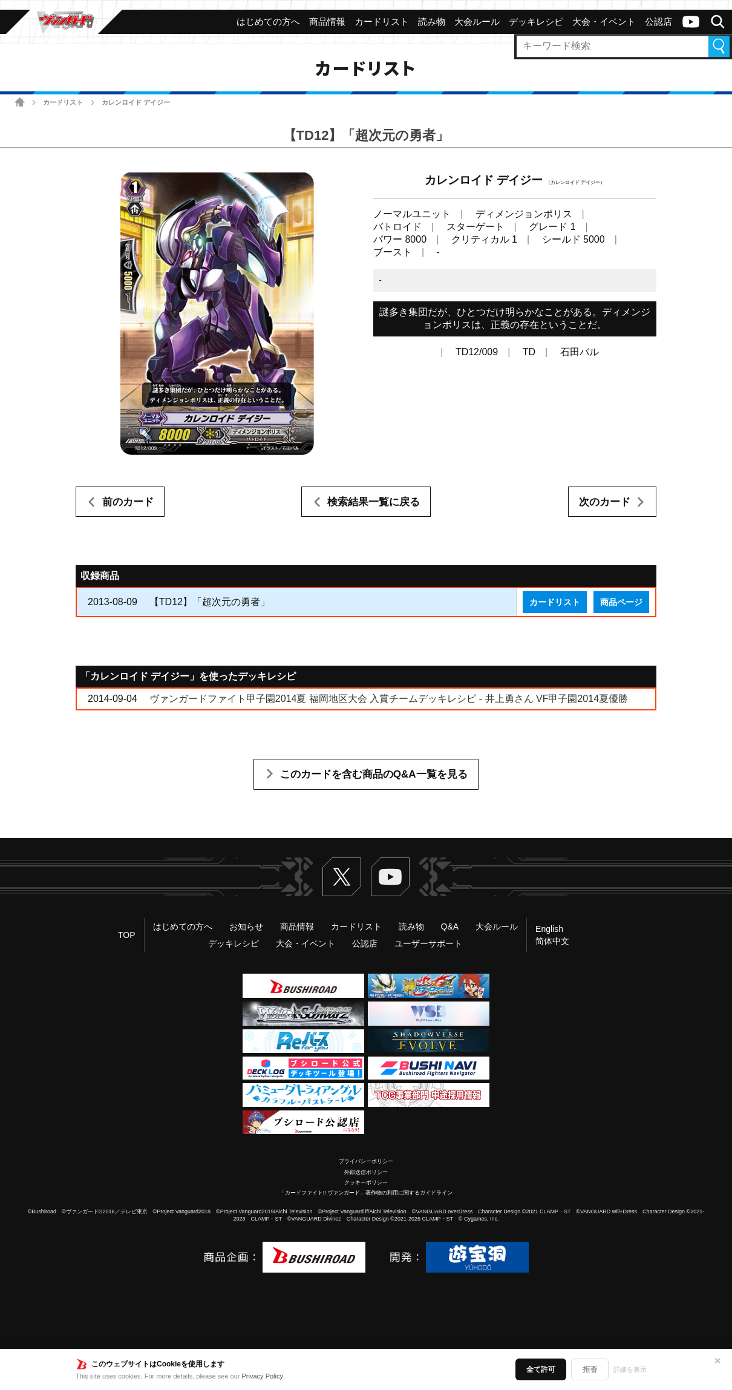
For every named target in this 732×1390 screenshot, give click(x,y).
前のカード (128, 502)
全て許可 (540, 1369)
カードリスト (63, 102)
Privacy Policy (262, 1376)
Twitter (341, 876)
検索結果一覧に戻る (373, 502)
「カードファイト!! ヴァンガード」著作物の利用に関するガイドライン (366, 1193)
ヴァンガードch (691, 22)
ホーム (20, 102)
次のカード (604, 502)
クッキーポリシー (366, 1182)
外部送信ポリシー (366, 1172)
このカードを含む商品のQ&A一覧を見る (374, 774)
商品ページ (621, 602)
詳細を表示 (630, 1369)
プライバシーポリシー (366, 1161)
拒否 (590, 1369)
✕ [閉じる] (717, 1361)
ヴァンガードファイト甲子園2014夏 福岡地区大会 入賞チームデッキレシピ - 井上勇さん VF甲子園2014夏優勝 (388, 698)
